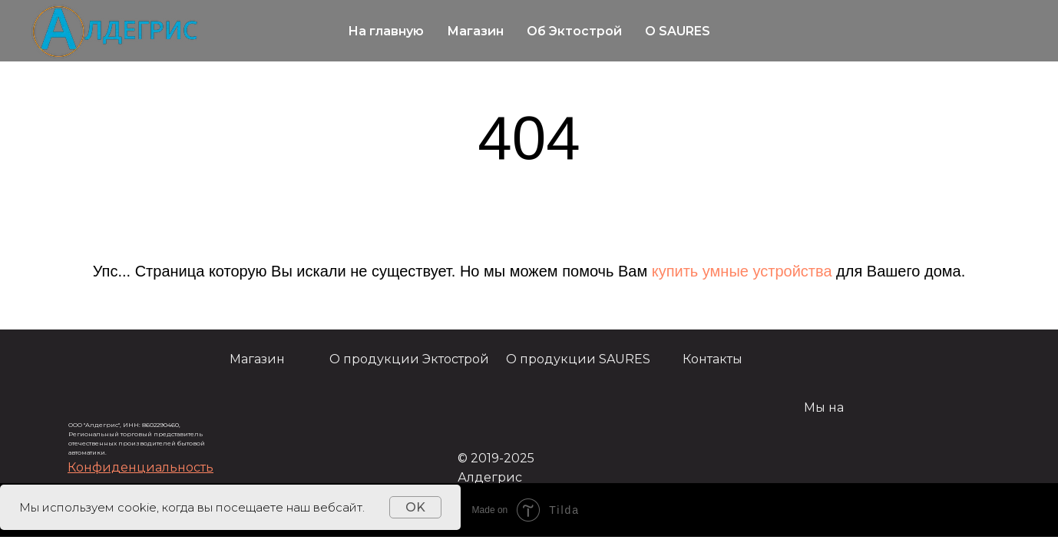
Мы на (824, 407)
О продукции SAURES (578, 359)
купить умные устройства (742, 271)
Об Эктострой (574, 31)
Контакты (712, 359)
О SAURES (677, 31)
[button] (140, 467)
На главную (386, 31)
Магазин (475, 31)
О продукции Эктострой (409, 359)
